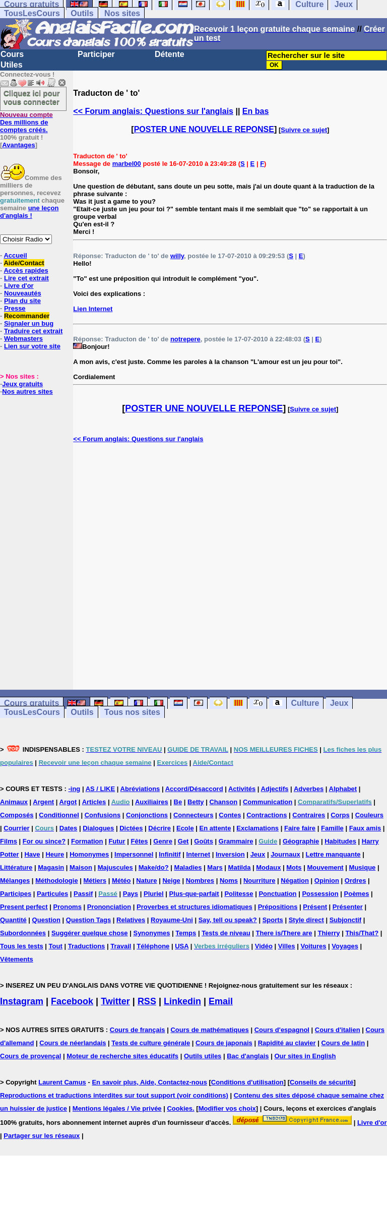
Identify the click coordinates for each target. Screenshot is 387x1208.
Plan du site (22, 301)
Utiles (12, 65)
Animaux (14, 802)
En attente (215, 828)
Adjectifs (275, 789)
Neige (171, 880)
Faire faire (299, 828)
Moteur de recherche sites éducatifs (122, 1056)
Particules (52, 893)
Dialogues (98, 828)
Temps (185, 933)
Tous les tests (21, 946)
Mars (214, 867)
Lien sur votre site (32, 346)
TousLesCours (32, 13)
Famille (332, 828)
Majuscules (115, 867)
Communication (267, 802)
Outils (82, 13)
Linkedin (182, 1001)
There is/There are (284, 933)
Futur (116, 841)
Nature (146, 880)
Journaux (285, 854)
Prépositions (278, 907)
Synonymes (151, 933)
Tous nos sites (132, 712)
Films (8, 841)
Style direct (306, 920)
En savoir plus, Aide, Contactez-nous (149, 1082)
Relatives (130, 920)
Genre (162, 841)
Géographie (301, 841)
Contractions (266, 815)
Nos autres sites (27, 391)
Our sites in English (305, 1056)
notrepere (185, 339)
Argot (68, 802)
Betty (195, 802)
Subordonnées (23, 933)
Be (178, 802)
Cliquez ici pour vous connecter (32, 97)
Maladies (188, 867)
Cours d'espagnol (281, 1030)
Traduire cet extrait (33, 331)
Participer (96, 54)
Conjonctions (147, 815)
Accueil (15, 255)
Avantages (18, 145)
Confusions (103, 815)
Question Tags (88, 920)
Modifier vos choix (227, 1108)
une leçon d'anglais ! (29, 211)
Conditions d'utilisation (247, 1082)
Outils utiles (202, 1056)
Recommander (26, 316)
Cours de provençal (30, 1056)
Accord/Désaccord (194, 789)
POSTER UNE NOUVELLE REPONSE (204, 129)
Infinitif (169, 854)
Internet (198, 854)
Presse (15, 308)
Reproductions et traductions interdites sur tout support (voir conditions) (114, 1095)
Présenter (348, 907)
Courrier (16, 828)
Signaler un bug (28, 323)
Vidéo (264, 946)
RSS (147, 1001)
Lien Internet (92, 309)
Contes (230, 815)
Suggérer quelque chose (89, 933)
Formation (87, 841)
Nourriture (259, 880)
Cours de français (137, 1030)
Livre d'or (19, 285)
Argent (43, 802)
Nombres (200, 880)
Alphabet (343, 789)
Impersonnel (133, 854)
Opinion (326, 880)
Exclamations (257, 828)
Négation (295, 880)
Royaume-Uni (172, 920)
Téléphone (153, 946)
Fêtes (139, 841)
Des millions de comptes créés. (26, 122)
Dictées (131, 828)
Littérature (16, 867)
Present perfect (24, 907)
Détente (169, 54)
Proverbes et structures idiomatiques (194, 907)
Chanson (223, 802)
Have (32, 854)
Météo (121, 880)
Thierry (328, 933)
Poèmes (356, 893)
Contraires (308, 815)
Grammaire (236, 841)
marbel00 (126, 163)
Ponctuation (277, 893)
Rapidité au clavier (287, 1043)
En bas (255, 111)
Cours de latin (343, 1043)
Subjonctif (346, 920)
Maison (81, 867)
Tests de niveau (226, 933)
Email (221, 1001)
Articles (94, 802)
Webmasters (23, 338)
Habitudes (340, 841)
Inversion (230, 854)
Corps (340, 815)
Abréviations (140, 789)
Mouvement (325, 867)
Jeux (339, 703)
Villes (286, 946)
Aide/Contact (24, 263)
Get (183, 841)
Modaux (268, 867)
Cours (12, 54)
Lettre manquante (333, 854)
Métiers (95, 880)
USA (181, 946)
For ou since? (44, 841)
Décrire (159, 828)
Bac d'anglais (248, 1056)
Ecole (185, 828)
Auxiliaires (151, 802)
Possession (320, 893)
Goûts (203, 841)
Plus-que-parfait (194, 893)
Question (46, 920)
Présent (315, 907)
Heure (54, 854)
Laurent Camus (62, 1082)
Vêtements (16, 959)
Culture (305, 703)
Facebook (72, 1001)
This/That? (361, 933)
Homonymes (89, 854)
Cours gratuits (31, 703)
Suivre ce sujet (304, 130)
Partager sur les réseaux (42, 1135)
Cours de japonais (224, 1043)
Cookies (179, 1108)
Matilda (239, 867)
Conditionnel (59, 815)
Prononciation (109, 907)
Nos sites (122, 13)
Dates (68, 828)
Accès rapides (26, 270)
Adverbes (309, 789)
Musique (362, 867)
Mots (293, 867)
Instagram (21, 1001)
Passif (83, 893)
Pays (130, 893)
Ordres (355, 880)
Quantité (13, 920)
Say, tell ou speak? (228, 920)
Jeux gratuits (22, 384)
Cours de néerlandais (72, 1043)
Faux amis (365, 828)
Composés (16, 815)
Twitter (115, 1001)
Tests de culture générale (150, 1043)
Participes (15, 893)
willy (177, 256)
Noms (229, 880)
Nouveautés (22, 293)
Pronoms (67, 907)
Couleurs (369, 815)
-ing (74, 789)
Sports (273, 920)
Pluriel (154, 893)
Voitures (313, 946)
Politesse (238, 893)
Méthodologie (56, 880)
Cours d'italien (337, 1030)
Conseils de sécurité (321, 1082)
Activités (241, 789)
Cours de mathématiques (209, 1030)
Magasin (51, 867)
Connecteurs (193, 815)
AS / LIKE (100, 789)
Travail (120, 946)
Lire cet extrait (26, 278)
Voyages (345, 946)
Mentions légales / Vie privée (117, 1108)
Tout (55, 946)
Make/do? (154, 867)
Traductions (86, 946)
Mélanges (15, 880)
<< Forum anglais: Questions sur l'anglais (153, 111)
